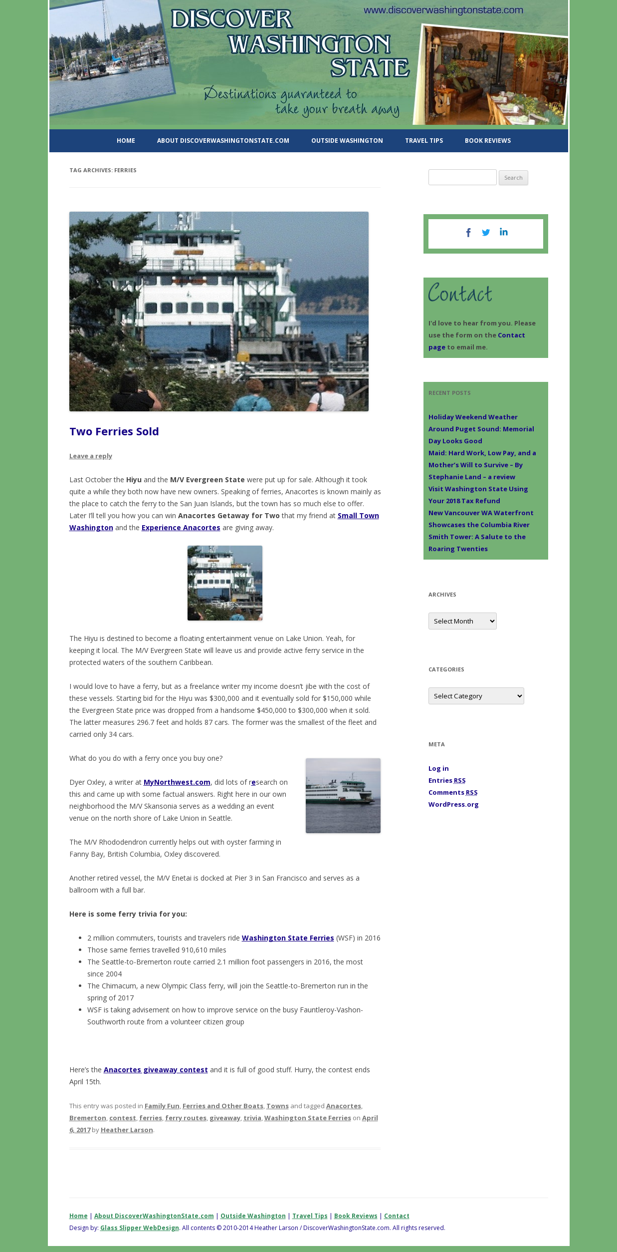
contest (122, 1117)
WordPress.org (453, 804)
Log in (438, 768)
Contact (397, 1216)
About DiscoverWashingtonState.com (223, 140)
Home (126, 140)
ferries (150, 1117)
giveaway (224, 1117)
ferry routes (185, 1117)
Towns (277, 1105)
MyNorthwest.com (177, 782)
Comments (453, 792)
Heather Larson (127, 1129)
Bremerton (87, 1117)
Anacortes (343, 1105)
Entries (447, 780)
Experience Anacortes (181, 527)
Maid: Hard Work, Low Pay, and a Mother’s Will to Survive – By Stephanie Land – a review (482, 464)
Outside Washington (347, 140)
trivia (252, 1117)
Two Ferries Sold (114, 430)
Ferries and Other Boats (223, 1105)
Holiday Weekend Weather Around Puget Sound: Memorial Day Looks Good (481, 428)
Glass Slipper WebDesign (139, 1228)
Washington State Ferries (288, 937)
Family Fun (162, 1105)
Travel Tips (424, 140)
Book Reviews (488, 140)
